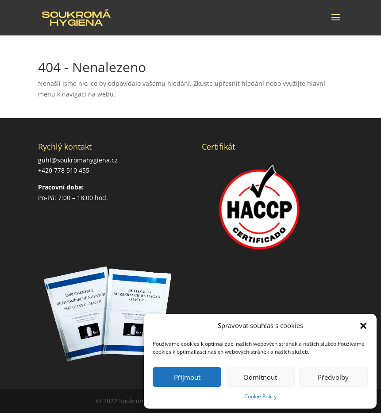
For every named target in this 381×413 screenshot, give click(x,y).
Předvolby (333, 377)
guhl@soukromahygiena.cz (78, 160)
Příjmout (187, 377)
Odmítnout (260, 377)
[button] (363, 325)
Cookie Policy (260, 396)
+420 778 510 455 (63, 170)
